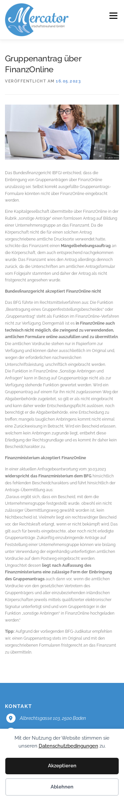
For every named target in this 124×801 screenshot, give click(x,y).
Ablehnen (62, 787)
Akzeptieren (62, 766)
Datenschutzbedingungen (68, 746)
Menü (112, 15)
